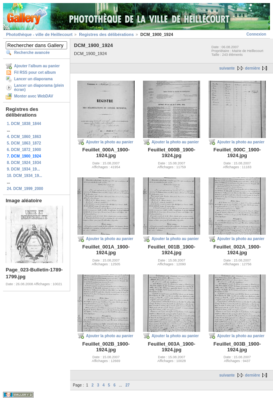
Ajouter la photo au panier (109, 142)
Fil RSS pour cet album (35, 72)
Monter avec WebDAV (33, 96)
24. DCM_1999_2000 (25, 189)
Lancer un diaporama (33, 79)
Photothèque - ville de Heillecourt (39, 34)
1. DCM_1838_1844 (24, 124)
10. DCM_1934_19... (24, 176)
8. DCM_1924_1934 (24, 163)
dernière (252, 68)
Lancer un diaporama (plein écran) (39, 87)
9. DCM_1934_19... (23, 169)
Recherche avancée (32, 52)
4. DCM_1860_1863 (24, 137)
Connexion (256, 34)
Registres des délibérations (106, 34)
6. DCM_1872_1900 (24, 150)
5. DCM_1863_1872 (24, 143)
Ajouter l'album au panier (37, 66)
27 (127, 385)
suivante (227, 68)
